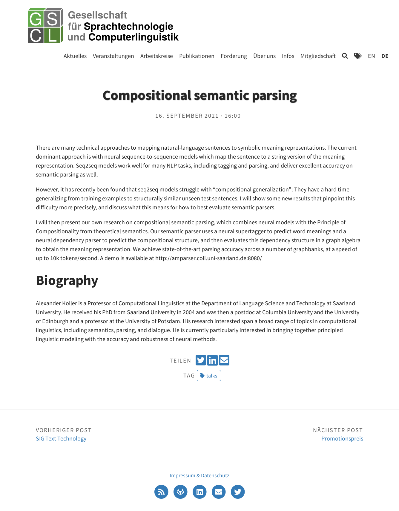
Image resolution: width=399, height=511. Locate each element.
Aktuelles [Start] (75, 55)
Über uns (264, 55)
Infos (288, 55)
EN (371, 55)
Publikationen (196, 55)
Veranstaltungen (113, 55)
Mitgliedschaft (318, 55)
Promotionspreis (281, 434)
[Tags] (358, 55)
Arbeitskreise (156, 55)
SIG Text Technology (118, 434)
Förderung (234, 55)
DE (385, 55)
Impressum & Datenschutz (199, 475)
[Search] (345, 55)
